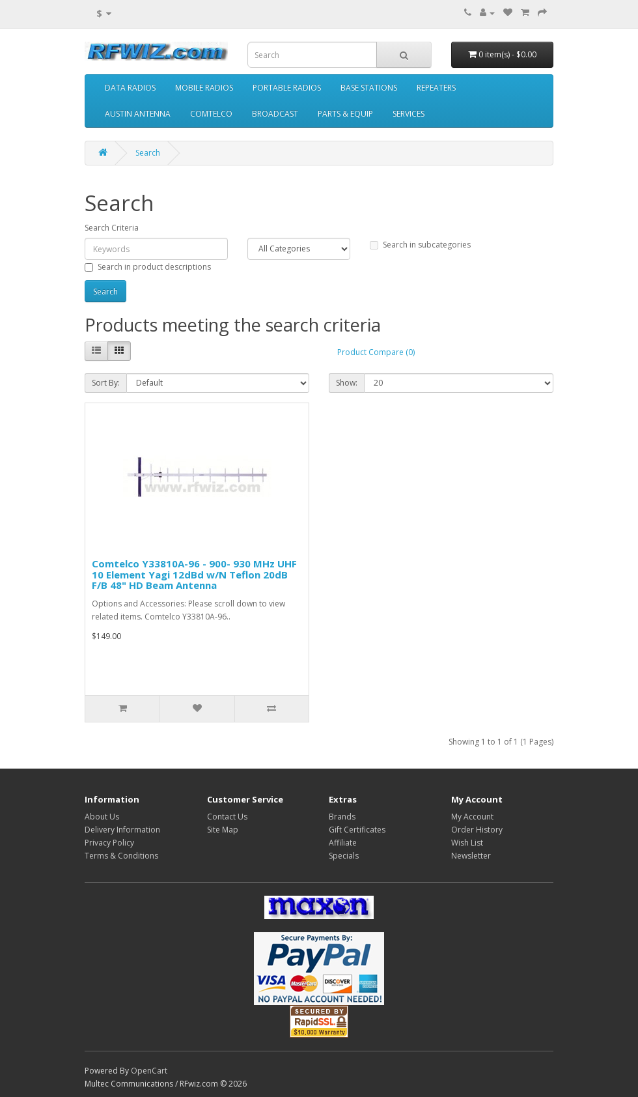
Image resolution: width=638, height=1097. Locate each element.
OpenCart (149, 1070)
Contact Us (227, 816)
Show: (346, 382)
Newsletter (471, 855)
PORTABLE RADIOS (287, 87)
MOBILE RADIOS (204, 87)
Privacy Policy (109, 842)
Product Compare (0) (376, 352)
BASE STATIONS (368, 87)
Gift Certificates (357, 829)
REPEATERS (436, 87)
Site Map (222, 829)
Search (147, 152)
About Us (102, 816)
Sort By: (106, 382)
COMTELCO (211, 113)
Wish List (467, 842)
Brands (342, 816)
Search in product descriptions (148, 266)
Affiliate (343, 842)
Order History (477, 829)
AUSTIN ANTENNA (138, 113)
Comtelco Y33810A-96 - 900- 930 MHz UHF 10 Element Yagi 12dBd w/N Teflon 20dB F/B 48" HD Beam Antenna (194, 574)
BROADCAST (275, 113)
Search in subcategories (420, 244)
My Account (472, 816)
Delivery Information (122, 829)
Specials (344, 855)
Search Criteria (112, 227)
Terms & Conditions (121, 855)
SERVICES (408, 113)
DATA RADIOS (130, 87)
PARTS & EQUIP (345, 113)
